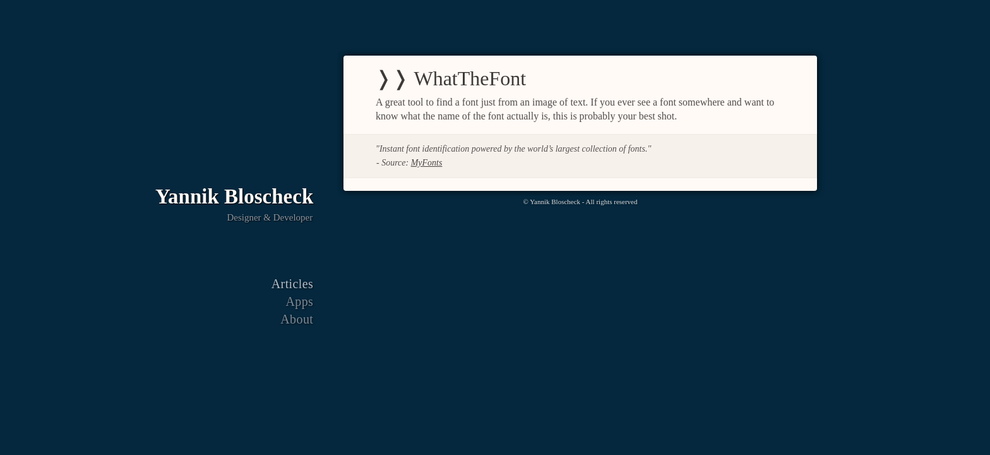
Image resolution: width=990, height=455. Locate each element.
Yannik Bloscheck (234, 196)
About (296, 320)
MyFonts (427, 162)
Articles (292, 284)
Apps (299, 302)
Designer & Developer (270, 218)
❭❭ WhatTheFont (450, 78)
